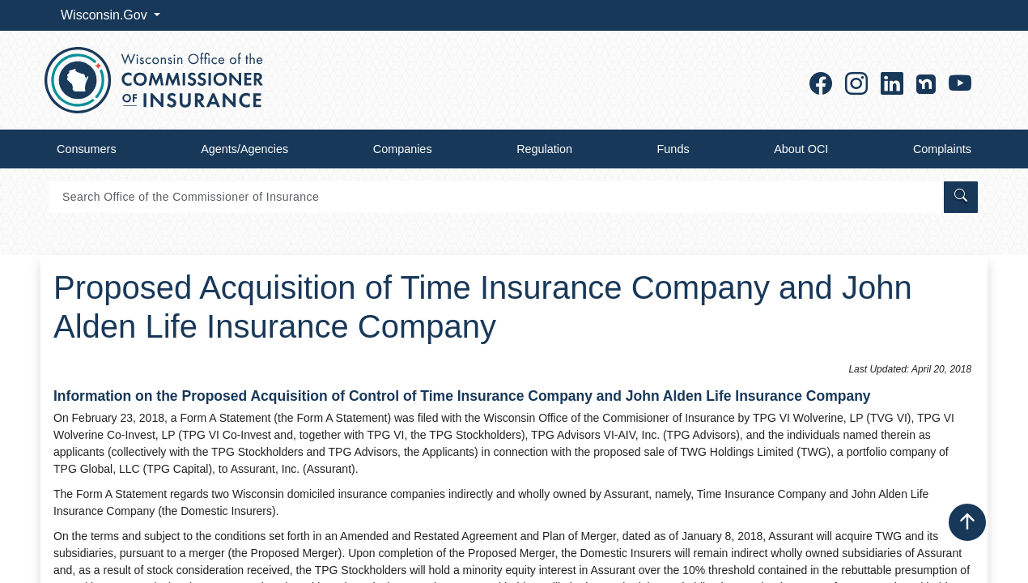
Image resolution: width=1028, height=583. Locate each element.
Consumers (87, 149)
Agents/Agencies (244, 149)
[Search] (495, 197)
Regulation (544, 149)
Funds (673, 149)
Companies (402, 149)
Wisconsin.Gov (106, 15)
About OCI (801, 149)
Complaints (942, 149)
